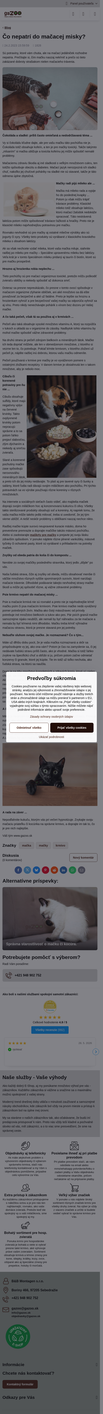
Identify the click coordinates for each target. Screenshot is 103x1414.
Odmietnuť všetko (29, 727)
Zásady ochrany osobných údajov (51, 716)
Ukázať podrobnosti (51, 737)
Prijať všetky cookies (72, 727)
